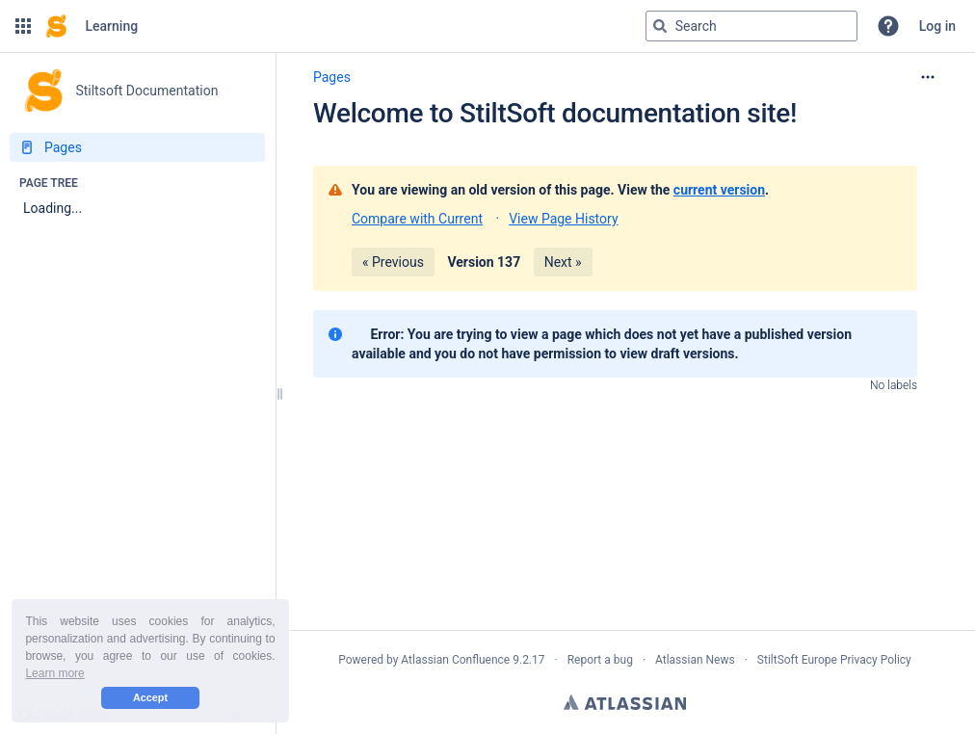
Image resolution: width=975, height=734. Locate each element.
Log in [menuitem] (937, 26)
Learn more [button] (54, 673)
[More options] (927, 77)
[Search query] (751, 26)
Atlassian (625, 702)
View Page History (563, 218)
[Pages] (137, 147)
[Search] (660, 26)
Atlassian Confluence (455, 660)
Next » (563, 262)
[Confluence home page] (56, 26)
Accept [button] (150, 697)
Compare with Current (417, 218)
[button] (23, 26)
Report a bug (600, 660)
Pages (332, 77)
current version (719, 189)
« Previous (393, 262)
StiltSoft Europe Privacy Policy (834, 660)
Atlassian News (695, 660)
